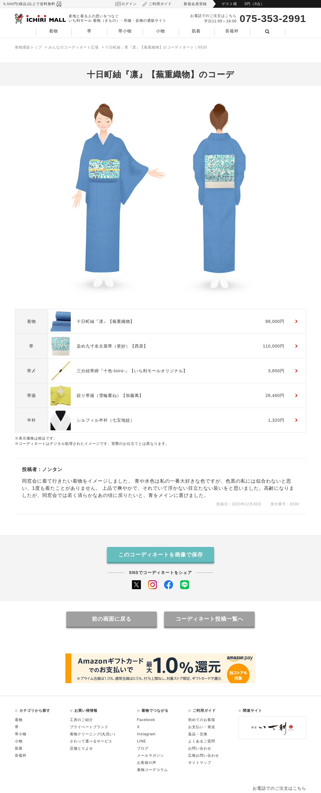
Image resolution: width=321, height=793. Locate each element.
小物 (160, 31)
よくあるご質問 (201, 741)
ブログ (143, 748)
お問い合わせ (199, 748)
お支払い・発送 (201, 727)
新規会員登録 (195, 4)
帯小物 (125, 31)
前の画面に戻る (111, 619)
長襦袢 (232, 31)
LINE (141, 741)
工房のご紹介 (81, 720)
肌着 (196, 31)
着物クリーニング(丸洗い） (94, 734)
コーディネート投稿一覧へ (209, 619)
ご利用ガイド (160, 4)
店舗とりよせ (81, 748)
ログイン (129, 4)
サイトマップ (199, 763)
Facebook (146, 720)
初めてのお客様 (201, 720)
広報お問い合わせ (203, 755)
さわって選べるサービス (91, 741)
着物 (53, 31)
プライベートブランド (89, 727)
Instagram (146, 734)
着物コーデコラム (152, 770)
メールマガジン (150, 755)
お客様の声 (146, 763)
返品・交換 (197, 734)
